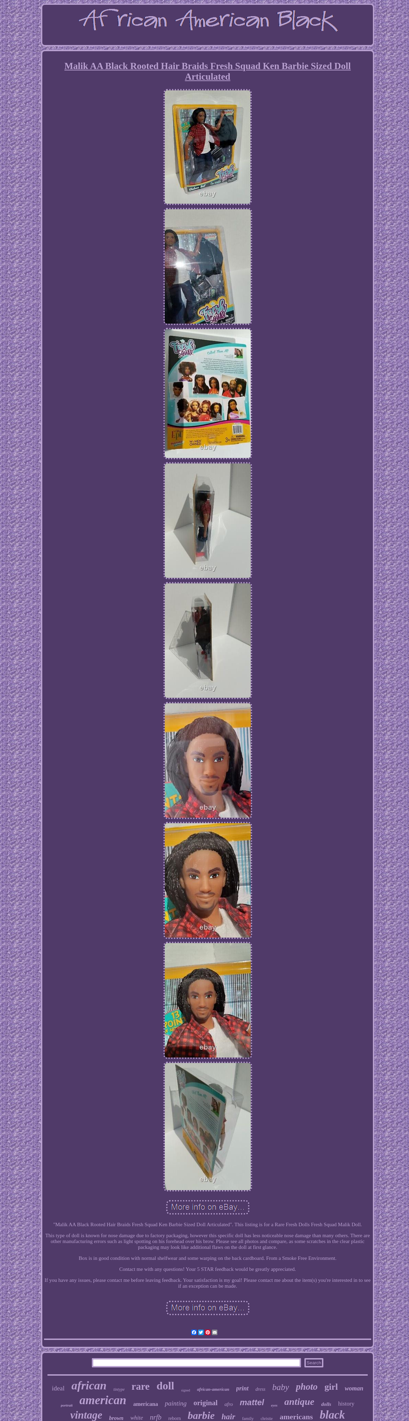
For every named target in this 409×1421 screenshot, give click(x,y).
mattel (252, 1402)
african (89, 1385)
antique (299, 1401)
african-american (213, 1389)
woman (354, 1388)
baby (280, 1387)
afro (229, 1404)
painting (175, 1403)
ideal (58, 1388)
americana (145, 1404)
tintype (119, 1389)
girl (331, 1387)
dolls (326, 1404)
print (242, 1388)
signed (185, 1390)
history (346, 1403)
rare (140, 1386)
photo (306, 1386)
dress (261, 1389)
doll (165, 1385)
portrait (67, 1405)
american (102, 1400)
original (206, 1403)
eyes (274, 1405)
